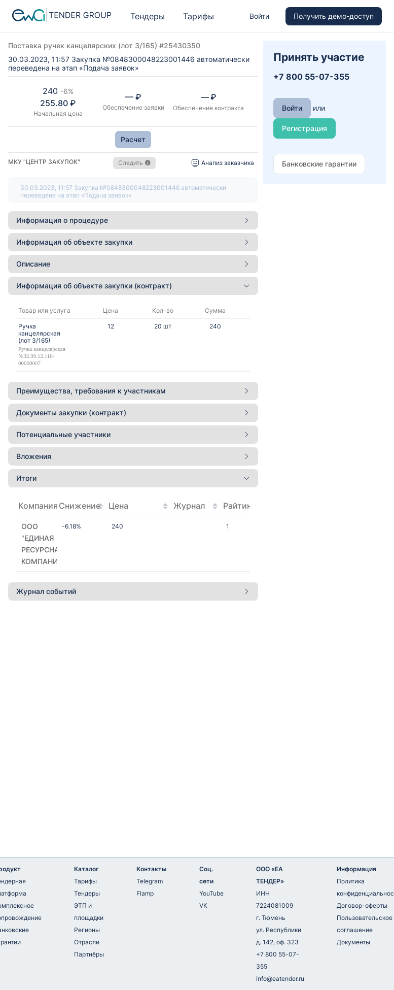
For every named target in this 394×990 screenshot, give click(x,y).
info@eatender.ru (280, 978)
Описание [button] (133, 263)
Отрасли (86, 942)
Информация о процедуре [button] (133, 220)
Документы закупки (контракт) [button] (133, 412)
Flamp (145, 893)
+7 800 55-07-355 (277, 960)
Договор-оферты (362, 905)
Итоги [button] (133, 478)
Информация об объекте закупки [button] (133, 242)
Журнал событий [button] (133, 591)
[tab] (133, 220)
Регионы (87, 930)
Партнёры (89, 954)
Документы (353, 942)
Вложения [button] (133, 456)
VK (203, 905)
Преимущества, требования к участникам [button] (133, 390)
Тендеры (147, 16)
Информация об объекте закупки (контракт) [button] (133, 285)
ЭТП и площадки (88, 911)
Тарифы (198, 16)
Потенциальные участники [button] (133, 434)
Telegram (149, 881)
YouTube (211, 893)
